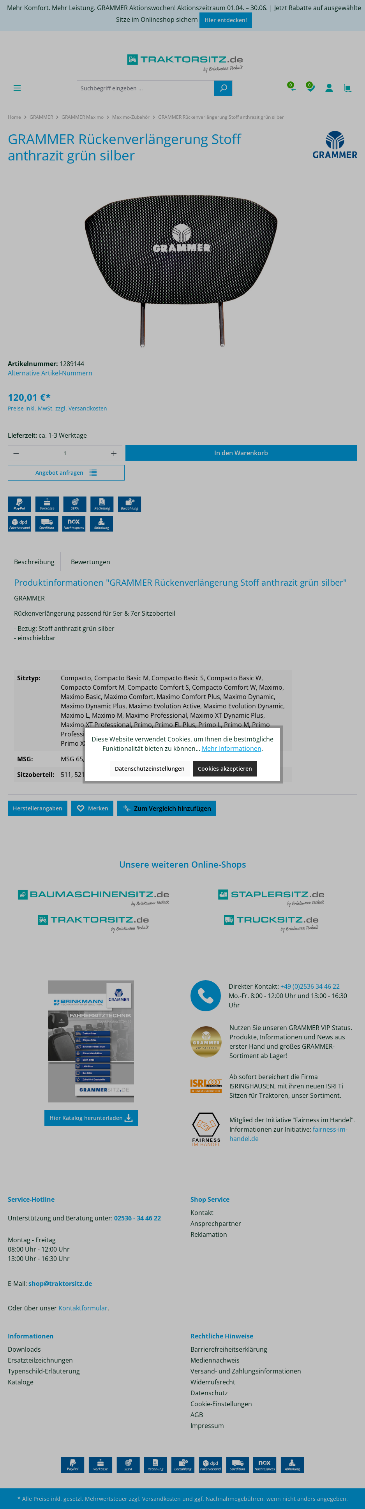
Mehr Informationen (231, 748)
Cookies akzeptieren (225, 768)
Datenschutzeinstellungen (150, 768)
